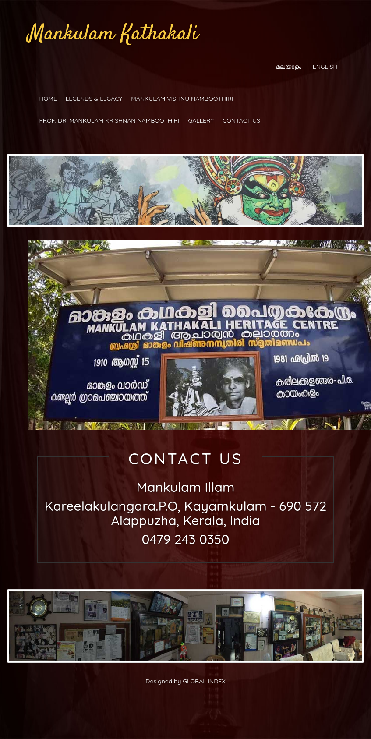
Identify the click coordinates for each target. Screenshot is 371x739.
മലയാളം (288, 67)
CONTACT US (241, 120)
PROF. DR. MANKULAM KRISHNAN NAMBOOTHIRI (109, 120)
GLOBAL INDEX (204, 681)
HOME (48, 99)
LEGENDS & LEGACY (94, 99)
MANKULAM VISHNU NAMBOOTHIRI (182, 99)
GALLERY (201, 120)
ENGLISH (325, 67)
